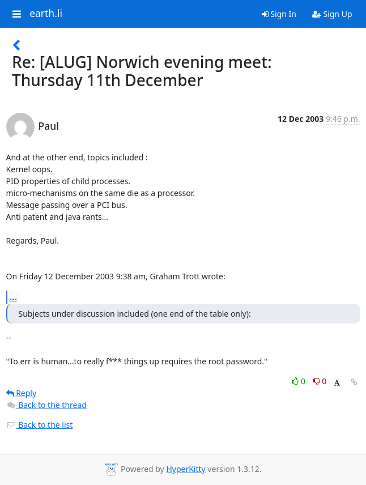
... (14, 297)
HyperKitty (185, 468)
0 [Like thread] (299, 381)
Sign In (279, 13)
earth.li (45, 13)
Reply (21, 393)
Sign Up (332, 13)
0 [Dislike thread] (320, 381)
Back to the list (39, 424)
